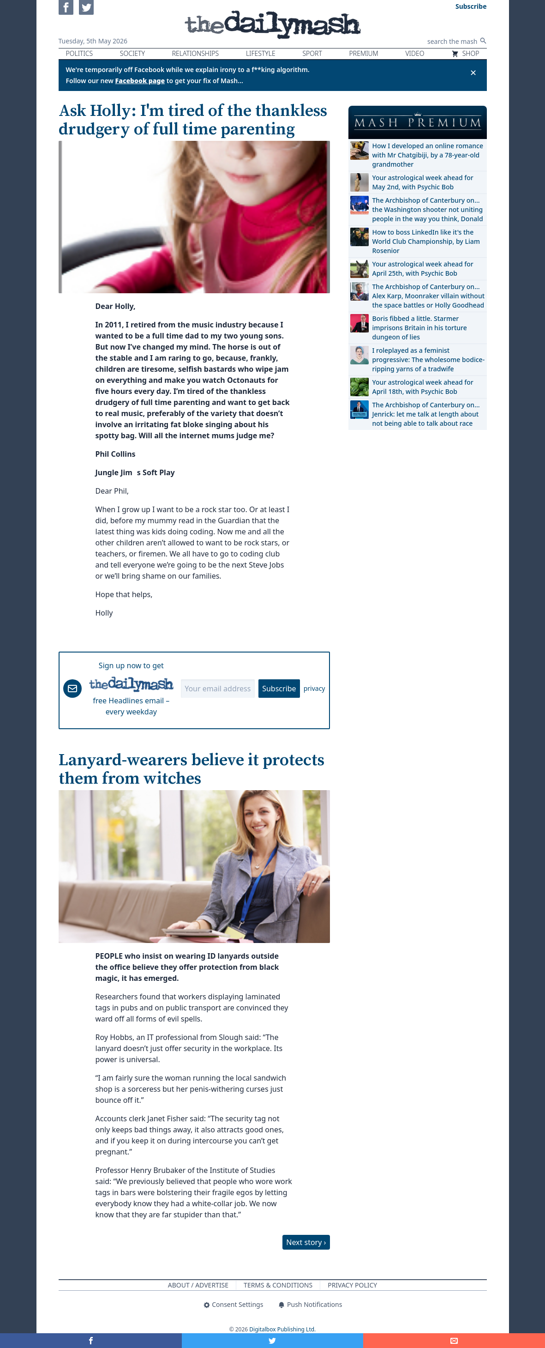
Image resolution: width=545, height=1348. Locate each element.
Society (132, 53)
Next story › (306, 1242)
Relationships (195, 53)
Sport (312, 53)
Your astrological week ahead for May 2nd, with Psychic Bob (422, 182)
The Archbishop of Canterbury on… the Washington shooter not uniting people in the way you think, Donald (427, 209)
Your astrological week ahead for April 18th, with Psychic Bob (422, 387)
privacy (314, 688)
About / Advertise (198, 1285)
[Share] (454, 1340)
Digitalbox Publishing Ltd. (282, 1329)
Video (414, 53)
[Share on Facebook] (91, 1340)
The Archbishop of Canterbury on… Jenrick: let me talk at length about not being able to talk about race (426, 414)
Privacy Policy (352, 1285)
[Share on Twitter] (273, 1340)
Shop (465, 53)
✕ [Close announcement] (473, 72)
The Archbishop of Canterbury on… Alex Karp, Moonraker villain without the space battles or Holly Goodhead (428, 295)
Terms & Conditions (278, 1285)
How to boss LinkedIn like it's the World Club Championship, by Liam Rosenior (426, 241)
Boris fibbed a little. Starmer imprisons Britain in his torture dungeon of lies (419, 327)
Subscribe (279, 688)
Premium (363, 53)
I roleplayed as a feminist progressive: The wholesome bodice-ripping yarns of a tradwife (428, 359)
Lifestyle (260, 53)
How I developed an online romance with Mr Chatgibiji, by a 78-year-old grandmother (427, 155)
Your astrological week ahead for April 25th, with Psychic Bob (422, 269)
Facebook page (140, 80)
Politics (79, 53)
